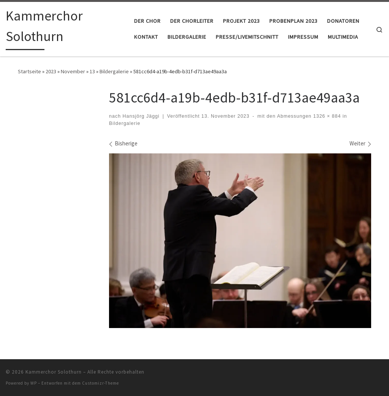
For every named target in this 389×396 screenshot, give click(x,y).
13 (92, 71)
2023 (51, 71)
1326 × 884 (326, 116)
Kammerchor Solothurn (53, 372)
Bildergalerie (114, 71)
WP (33, 383)
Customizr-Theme (100, 383)
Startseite (29, 71)
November (73, 71)
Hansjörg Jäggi (141, 116)
